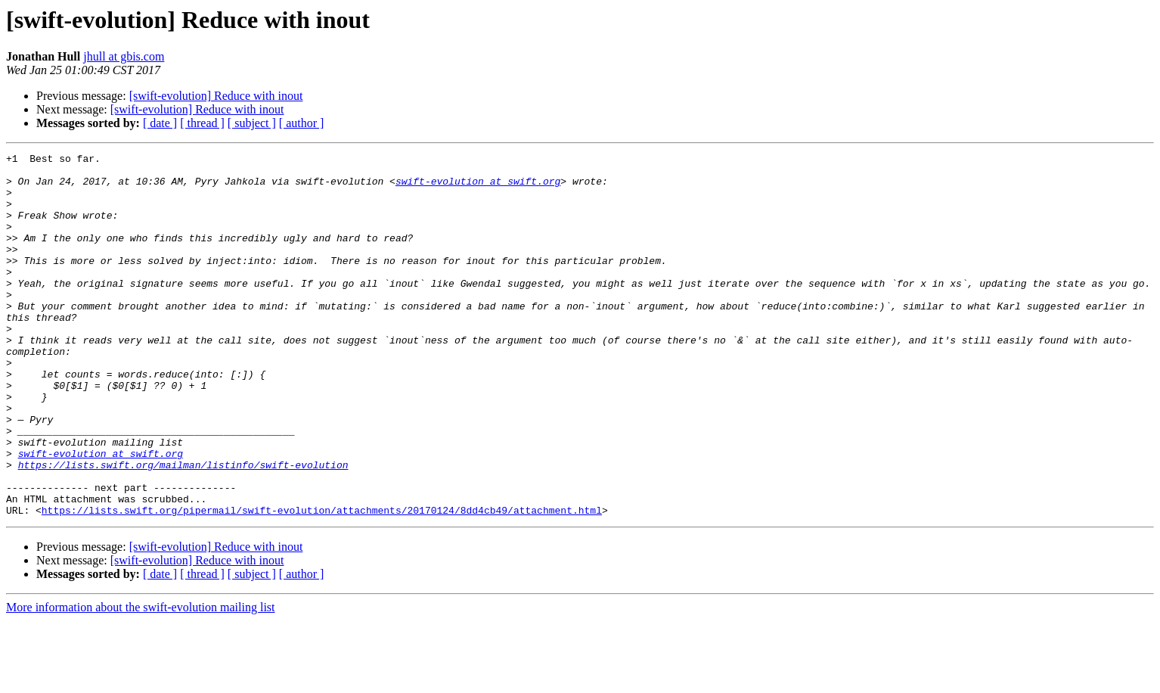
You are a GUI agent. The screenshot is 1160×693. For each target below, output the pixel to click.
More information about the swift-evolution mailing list (140, 679)
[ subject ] (252, 123)
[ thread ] (202, 123)
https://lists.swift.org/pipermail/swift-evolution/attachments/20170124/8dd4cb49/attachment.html (322, 582)
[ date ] (160, 123)
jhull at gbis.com (123, 56)
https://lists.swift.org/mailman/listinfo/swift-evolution (183, 528)
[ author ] (301, 123)
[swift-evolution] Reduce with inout (216, 95)
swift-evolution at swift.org (477, 187)
